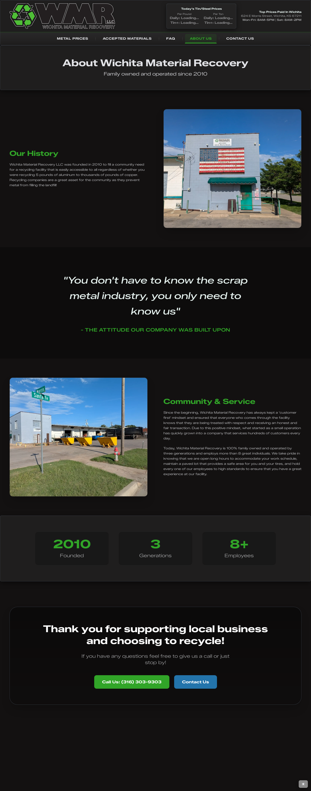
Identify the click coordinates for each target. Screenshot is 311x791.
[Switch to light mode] (303, 784)
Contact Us (195, 682)
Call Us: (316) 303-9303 (131, 682)
